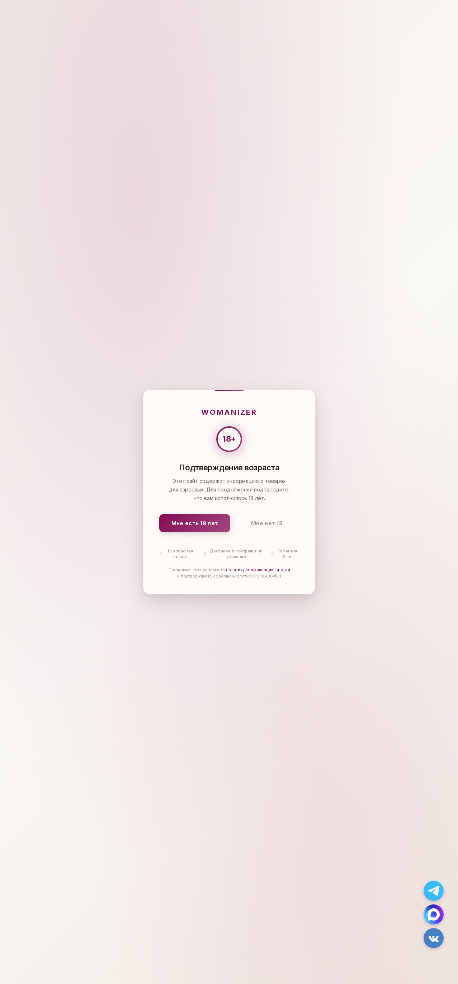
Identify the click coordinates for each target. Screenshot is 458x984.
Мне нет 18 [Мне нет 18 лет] (267, 523)
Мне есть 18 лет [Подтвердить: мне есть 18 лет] (194, 523)
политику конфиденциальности (258, 569)
